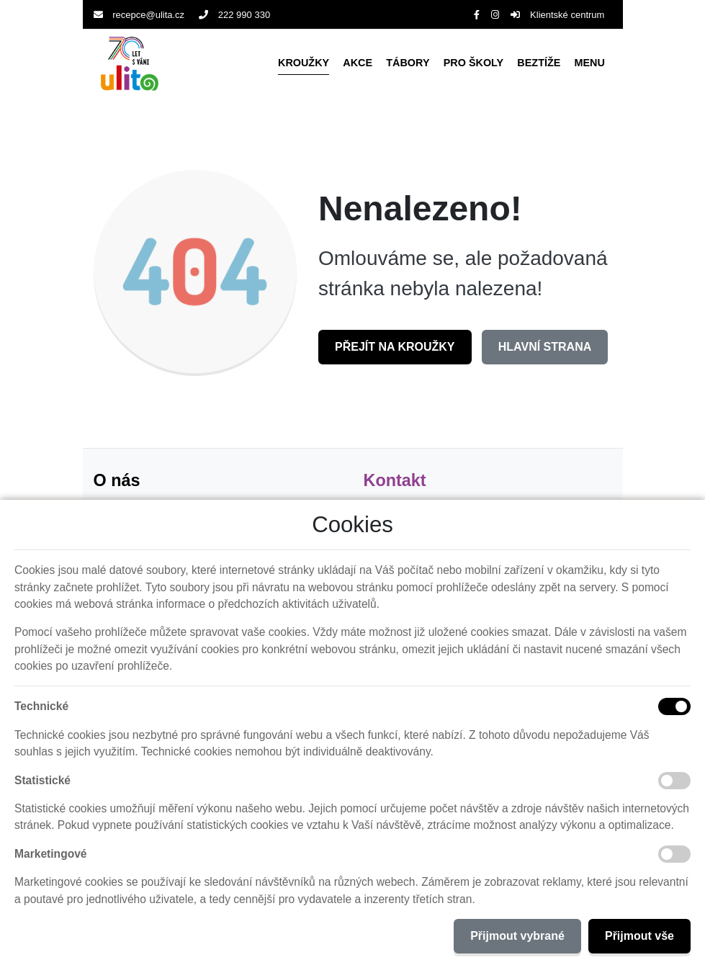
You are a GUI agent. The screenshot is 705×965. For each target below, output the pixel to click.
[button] (589, 63)
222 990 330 (234, 14)
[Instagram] (495, 14)
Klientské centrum (557, 14)
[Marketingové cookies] (674, 854)
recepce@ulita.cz (139, 14)
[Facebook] (477, 14)
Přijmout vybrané (517, 936)
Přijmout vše (639, 936)
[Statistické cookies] (674, 780)
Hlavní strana (544, 347)
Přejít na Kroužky (395, 347)
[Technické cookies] (674, 706)
